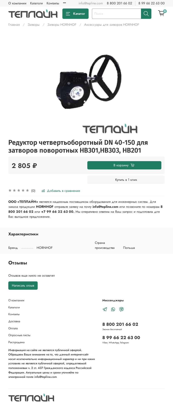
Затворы (34, 24)
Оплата (13, 328)
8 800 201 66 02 (119, 3)
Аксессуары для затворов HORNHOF (111, 24)
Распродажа (16, 342)
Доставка (14, 321)
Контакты (53, 3)
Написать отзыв (23, 285)
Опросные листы (19, 335)
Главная (14, 24)
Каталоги (36, 3)
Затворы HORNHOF (61, 24)
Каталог (75, 13)
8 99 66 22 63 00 (151, 3)
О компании (17, 3)
